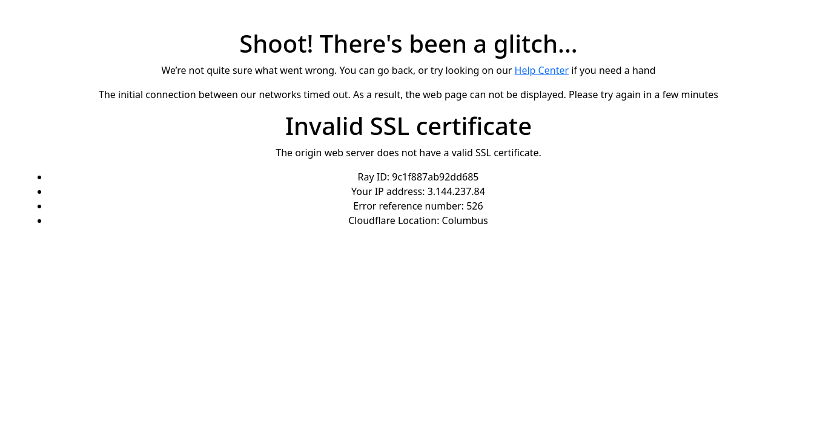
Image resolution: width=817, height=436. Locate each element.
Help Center (542, 70)
